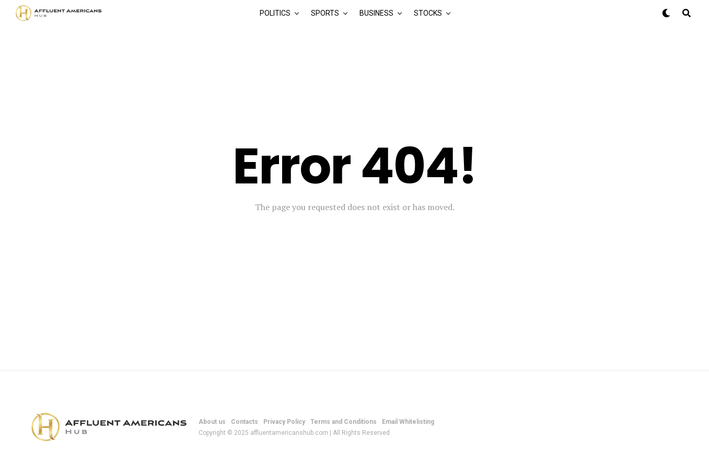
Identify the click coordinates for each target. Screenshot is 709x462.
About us (212, 421)
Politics (275, 13)
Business (376, 13)
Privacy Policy (284, 421)
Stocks (428, 13)
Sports (325, 13)
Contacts (244, 421)
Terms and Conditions (343, 421)
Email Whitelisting (408, 421)
